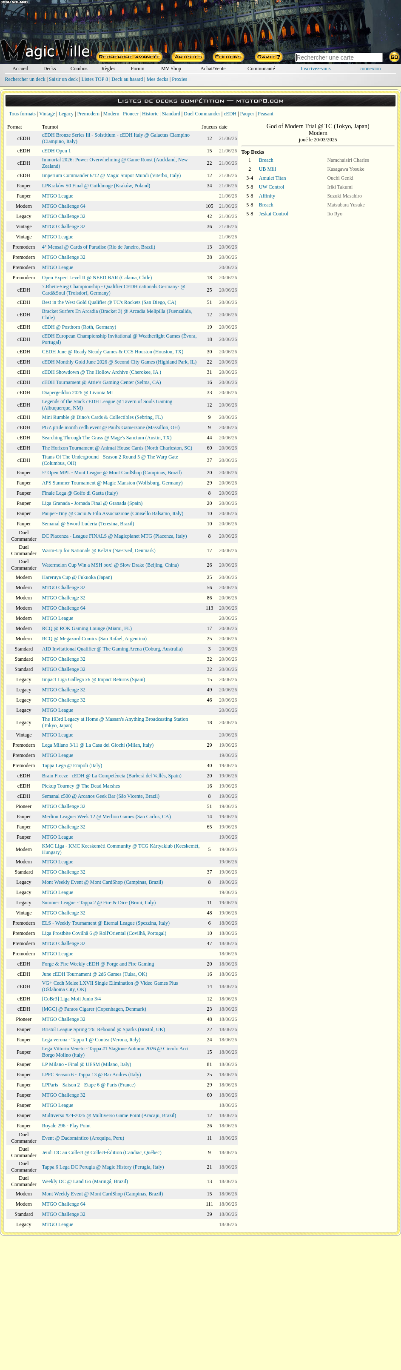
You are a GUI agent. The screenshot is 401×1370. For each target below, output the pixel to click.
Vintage (47, 114)
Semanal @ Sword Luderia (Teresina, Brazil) (88, 524)
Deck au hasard (127, 79)
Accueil (20, 69)
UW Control (271, 187)
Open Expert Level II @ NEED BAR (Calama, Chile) (97, 278)
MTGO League (58, 196)
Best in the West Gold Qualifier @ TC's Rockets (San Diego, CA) (109, 302)
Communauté (261, 69)
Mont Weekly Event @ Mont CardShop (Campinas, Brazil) (102, 882)
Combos (79, 69)
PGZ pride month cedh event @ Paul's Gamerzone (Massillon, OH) (111, 427)
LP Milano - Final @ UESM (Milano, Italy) (86, 1064)
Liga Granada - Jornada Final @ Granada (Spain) (92, 503)
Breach (266, 160)
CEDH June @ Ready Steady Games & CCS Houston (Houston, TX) (112, 352)
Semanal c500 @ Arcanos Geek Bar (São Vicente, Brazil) (100, 796)
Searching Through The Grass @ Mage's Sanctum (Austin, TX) (107, 438)
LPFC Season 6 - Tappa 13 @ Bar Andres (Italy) (91, 1075)
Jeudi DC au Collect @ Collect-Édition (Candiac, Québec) (102, 1152)
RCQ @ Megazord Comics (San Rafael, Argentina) (94, 639)
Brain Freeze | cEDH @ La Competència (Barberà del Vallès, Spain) (112, 776)
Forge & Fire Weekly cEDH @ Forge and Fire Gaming (98, 964)
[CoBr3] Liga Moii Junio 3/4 (71, 999)
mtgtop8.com (260, 100)
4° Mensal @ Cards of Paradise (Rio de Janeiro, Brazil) (98, 247)
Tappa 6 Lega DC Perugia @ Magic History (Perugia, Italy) (103, 1167)
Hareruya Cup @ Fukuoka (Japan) (77, 577)
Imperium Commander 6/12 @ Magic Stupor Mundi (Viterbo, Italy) (111, 175)
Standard (171, 114)
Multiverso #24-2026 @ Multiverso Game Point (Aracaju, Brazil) (109, 1115)
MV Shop (171, 69)
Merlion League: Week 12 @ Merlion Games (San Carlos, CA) (106, 817)
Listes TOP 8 (94, 79)
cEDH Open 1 (56, 151)
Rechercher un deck (25, 79)
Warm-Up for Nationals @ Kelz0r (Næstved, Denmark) (99, 550)
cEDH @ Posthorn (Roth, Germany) (79, 327)
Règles (108, 69)
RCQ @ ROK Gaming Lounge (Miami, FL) (87, 628)
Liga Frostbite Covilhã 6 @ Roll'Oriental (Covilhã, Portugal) (104, 933)
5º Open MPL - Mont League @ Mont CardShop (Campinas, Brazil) (112, 473)
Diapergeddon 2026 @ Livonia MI (77, 393)
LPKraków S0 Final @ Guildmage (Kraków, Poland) (96, 186)
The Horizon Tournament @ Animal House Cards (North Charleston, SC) (117, 448)
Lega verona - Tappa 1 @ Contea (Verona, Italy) (91, 1040)
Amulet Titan (272, 178)
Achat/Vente (212, 69)
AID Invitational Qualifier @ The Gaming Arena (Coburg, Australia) (112, 649)
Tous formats (22, 114)
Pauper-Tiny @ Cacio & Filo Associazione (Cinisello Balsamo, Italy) (113, 513)
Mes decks (157, 79)
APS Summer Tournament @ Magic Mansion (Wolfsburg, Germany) (112, 483)
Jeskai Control (273, 214)
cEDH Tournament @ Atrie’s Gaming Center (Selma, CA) (101, 382)
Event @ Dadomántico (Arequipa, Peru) (83, 1138)
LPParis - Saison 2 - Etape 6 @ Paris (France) (89, 1085)
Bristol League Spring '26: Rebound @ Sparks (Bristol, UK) (103, 1029)
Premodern (88, 114)
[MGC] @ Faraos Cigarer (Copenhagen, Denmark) (94, 1009)
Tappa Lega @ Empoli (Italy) (72, 765)
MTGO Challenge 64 (63, 206)
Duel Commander (202, 114)
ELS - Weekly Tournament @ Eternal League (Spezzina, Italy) (106, 923)
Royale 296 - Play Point (66, 1126)
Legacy (66, 114)
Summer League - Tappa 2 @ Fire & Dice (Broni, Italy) (99, 903)
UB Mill (267, 169)
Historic (150, 114)
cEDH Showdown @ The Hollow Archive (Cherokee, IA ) (101, 372)
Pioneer (131, 114)
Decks (49, 69)
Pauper (247, 114)
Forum (138, 69)
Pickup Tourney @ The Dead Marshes (81, 786)
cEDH (230, 114)
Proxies (179, 79)
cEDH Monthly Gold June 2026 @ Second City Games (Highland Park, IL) (119, 362)
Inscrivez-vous (316, 69)
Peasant (265, 114)
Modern (111, 114)
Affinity (267, 196)
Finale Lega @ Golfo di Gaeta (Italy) (80, 493)
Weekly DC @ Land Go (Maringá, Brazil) (85, 1181)
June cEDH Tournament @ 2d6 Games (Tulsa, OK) (95, 974)
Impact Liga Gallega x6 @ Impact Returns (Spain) (93, 679)
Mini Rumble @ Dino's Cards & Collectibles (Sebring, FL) (102, 417)
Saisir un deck (63, 79)
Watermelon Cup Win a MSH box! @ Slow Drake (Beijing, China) (110, 565)
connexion (370, 69)
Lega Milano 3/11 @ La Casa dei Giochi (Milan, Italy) (98, 745)
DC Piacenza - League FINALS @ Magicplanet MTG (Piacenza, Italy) (114, 536)
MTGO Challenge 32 (63, 216)
